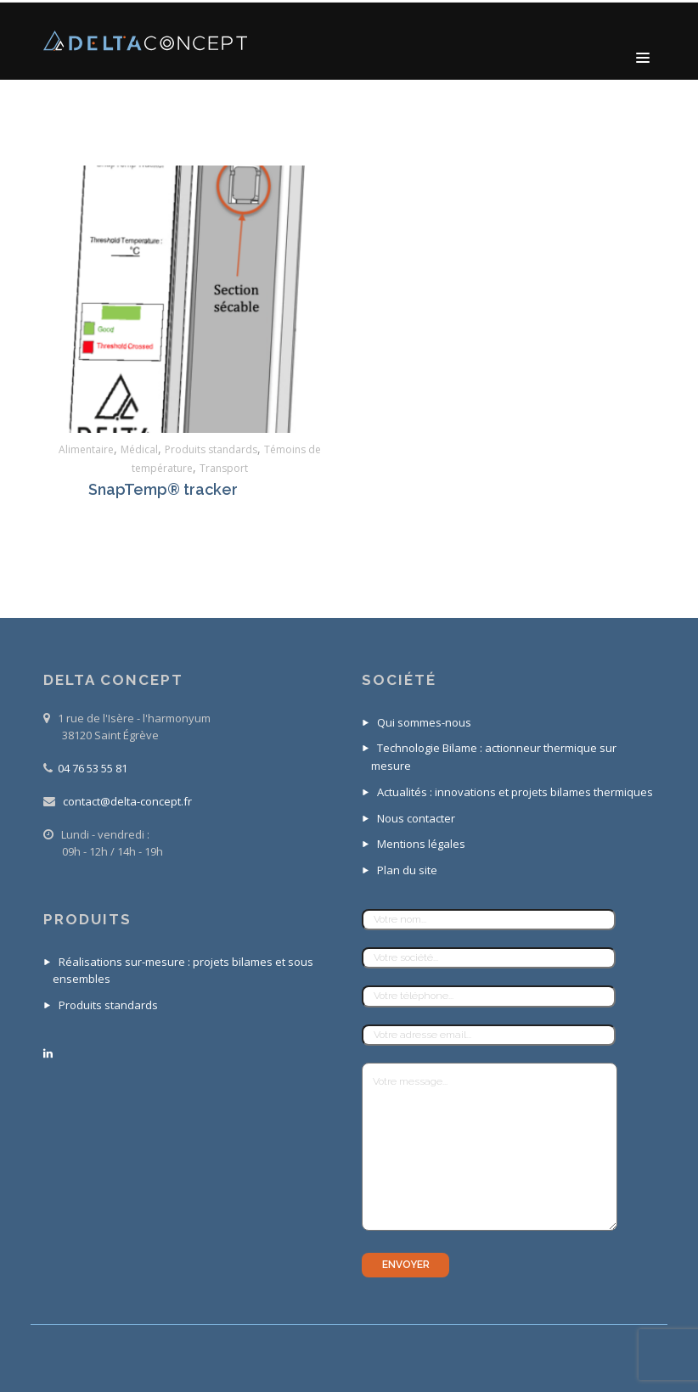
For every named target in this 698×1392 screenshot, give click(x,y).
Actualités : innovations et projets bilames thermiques (515, 792)
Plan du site (407, 870)
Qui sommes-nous (424, 722)
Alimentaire (86, 449)
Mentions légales (421, 843)
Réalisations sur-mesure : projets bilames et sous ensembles (183, 970)
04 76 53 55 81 (92, 768)
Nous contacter (416, 818)
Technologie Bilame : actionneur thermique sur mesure (493, 756)
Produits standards (211, 449)
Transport (224, 468)
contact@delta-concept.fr (127, 801)
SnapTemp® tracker (163, 489)
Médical (139, 449)
